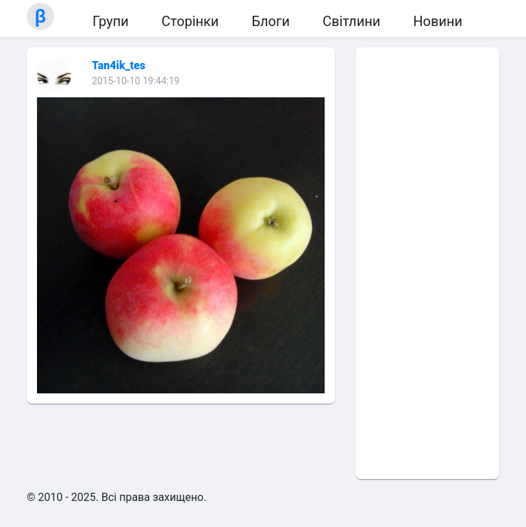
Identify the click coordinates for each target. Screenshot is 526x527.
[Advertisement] (427, 263)
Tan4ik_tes (118, 65)
